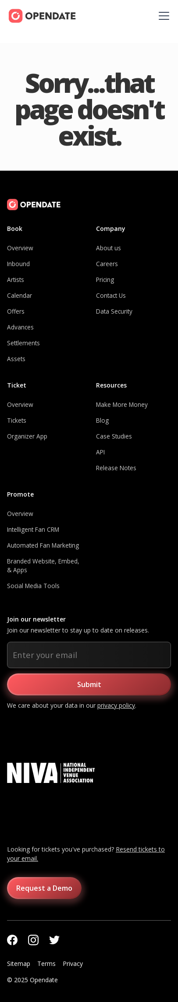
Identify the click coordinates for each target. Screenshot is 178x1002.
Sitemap (18, 963)
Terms (46, 963)
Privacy (73, 963)
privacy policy (116, 705)
